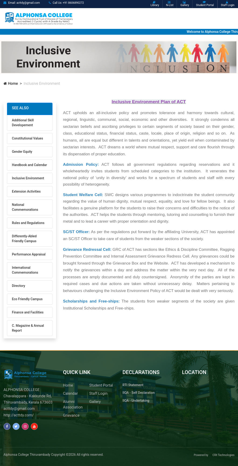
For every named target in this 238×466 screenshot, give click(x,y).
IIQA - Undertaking (135, 400)
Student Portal (101, 385)
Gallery (95, 401)
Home (11, 83)
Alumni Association (73, 404)
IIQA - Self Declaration (138, 393)
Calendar (70, 393)
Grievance (71, 415)
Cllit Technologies (223, 455)
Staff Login (98, 393)
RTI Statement (132, 385)
